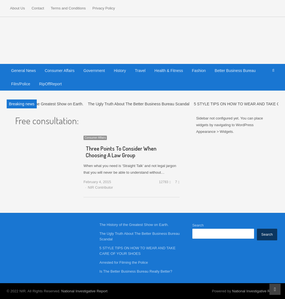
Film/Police (20, 84)
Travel (140, 70)
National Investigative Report (84, 291)
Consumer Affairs (60, 70)
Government (94, 70)
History (120, 70)
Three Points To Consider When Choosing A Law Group (121, 152)
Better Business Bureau (235, 70)
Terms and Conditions (68, 8)
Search (198, 225)
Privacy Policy (103, 8)
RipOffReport (50, 84)
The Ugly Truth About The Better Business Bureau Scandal (139, 104)
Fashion (199, 70)
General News (23, 70)
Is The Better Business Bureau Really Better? (135, 271)
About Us (17, 8)
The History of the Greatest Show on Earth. (46, 104)
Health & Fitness (168, 70)
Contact (37, 8)
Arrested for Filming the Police (123, 262)
